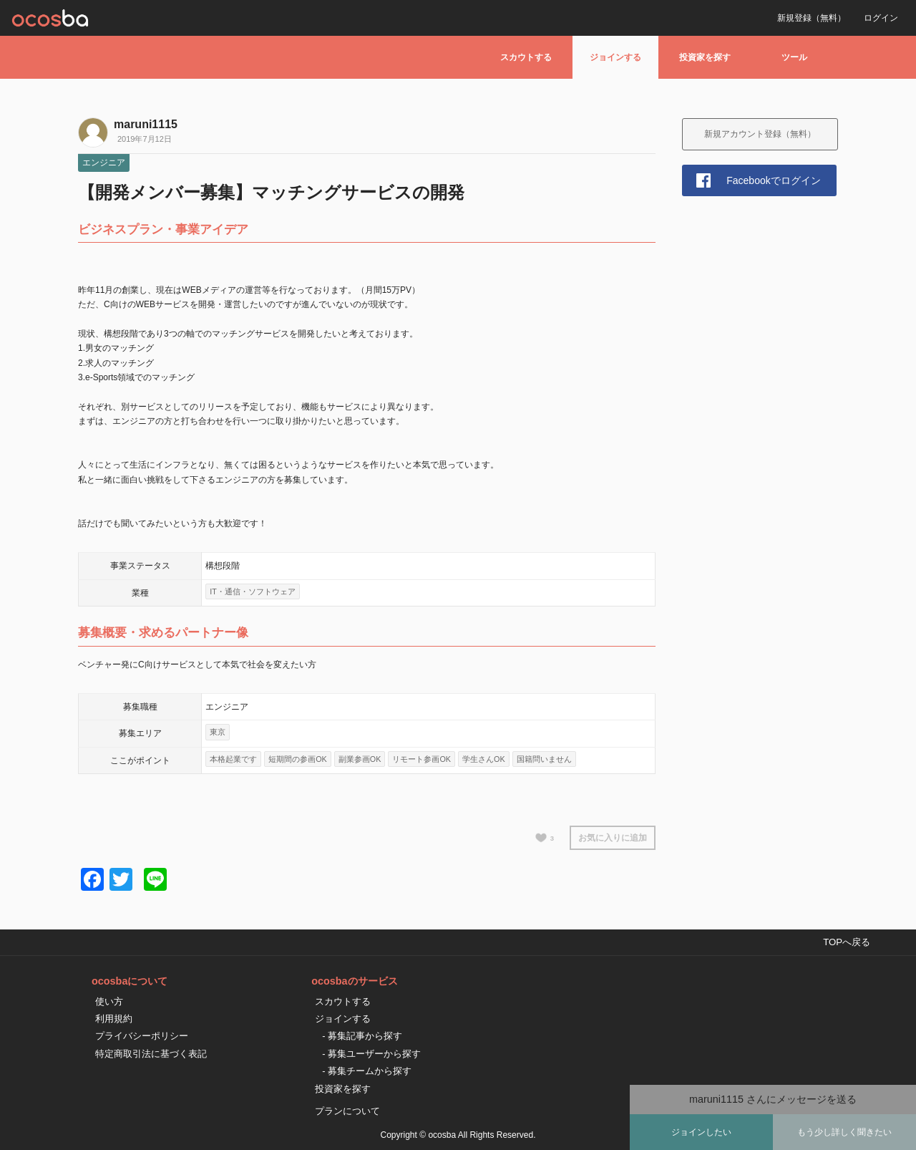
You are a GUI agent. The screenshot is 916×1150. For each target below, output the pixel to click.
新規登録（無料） (811, 18)
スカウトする (526, 57)
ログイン (881, 18)
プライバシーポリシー (141, 1035)
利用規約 (113, 1018)
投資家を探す (705, 57)
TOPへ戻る (846, 942)
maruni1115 (145, 124)
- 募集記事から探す (362, 1035)
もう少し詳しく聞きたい (844, 1132)
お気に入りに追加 (612, 838)
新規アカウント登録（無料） (760, 134)
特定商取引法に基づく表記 (151, 1053)
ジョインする (615, 57)
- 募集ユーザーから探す (371, 1053)
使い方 (109, 1001)
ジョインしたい (701, 1132)
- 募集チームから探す (366, 1071)
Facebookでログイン (773, 180)
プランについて (347, 1111)
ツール (794, 57)
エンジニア (103, 163)
